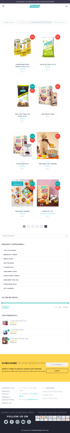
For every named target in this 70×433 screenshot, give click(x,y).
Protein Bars (9, 263)
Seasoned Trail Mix (11, 280)
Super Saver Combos (12, 275)
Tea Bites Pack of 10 (48, 64)
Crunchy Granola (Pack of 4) (18, 321)
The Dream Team (47, 114)
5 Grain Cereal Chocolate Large (19, 339)
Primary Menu (66, 6)
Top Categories (10, 250)
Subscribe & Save (10, 271)
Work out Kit (47, 211)
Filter (5, 307)
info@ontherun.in (32, 399)
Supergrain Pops (10, 284)
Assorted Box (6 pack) (16, 330)
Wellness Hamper (22, 211)
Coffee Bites (8, 267)
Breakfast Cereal (11, 254)
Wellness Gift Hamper (48, 164)
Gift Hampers (9, 288)
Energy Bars (8, 259)
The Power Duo (22, 164)
